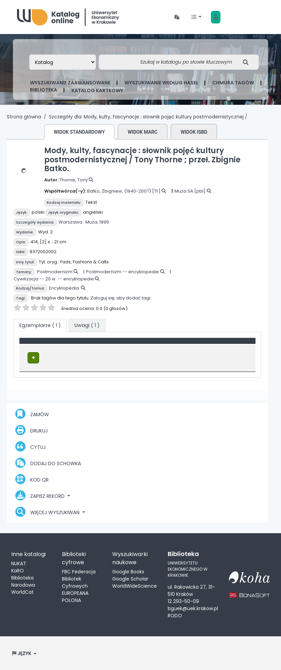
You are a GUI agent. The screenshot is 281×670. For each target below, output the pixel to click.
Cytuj (30, 446)
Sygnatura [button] (182, 344)
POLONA (71, 599)
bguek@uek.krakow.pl (193, 608)
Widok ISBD (194, 132)
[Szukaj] (247, 62)
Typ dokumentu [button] (43, 344)
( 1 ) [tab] (40, 325)
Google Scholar (130, 578)
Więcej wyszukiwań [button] (48, 511)
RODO (175, 615)
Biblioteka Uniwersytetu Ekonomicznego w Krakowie (68, 15)
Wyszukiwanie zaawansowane (70, 82)
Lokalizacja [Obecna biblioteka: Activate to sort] (132, 344)
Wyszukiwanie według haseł (161, 82)
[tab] (87, 325)
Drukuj (31, 429)
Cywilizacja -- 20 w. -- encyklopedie (54, 279)
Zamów (32, 413)
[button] (177, 17)
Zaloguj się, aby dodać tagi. (120, 298)
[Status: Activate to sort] (235, 344)
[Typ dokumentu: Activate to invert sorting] (67, 344)
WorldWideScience (134, 585)
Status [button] (226, 344)
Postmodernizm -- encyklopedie (122, 271)
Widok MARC (142, 132)
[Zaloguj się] (215, 17)
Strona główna (24, 116)
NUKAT (18, 562)
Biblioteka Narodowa (23, 581)
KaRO (17, 570)
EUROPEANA (75, 592)
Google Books (128, 571)
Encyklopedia (64, 288)
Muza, (91, 222)
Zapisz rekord (40, 495)
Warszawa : (71, 222)
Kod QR (32, 478)
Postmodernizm (54, 271)
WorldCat (22, 591)
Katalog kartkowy (97, 90)
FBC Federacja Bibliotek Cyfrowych (79, 578)
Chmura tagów (233, 82)
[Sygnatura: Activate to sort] (190, 344)
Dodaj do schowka (48, 462)
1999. (104, 222)
